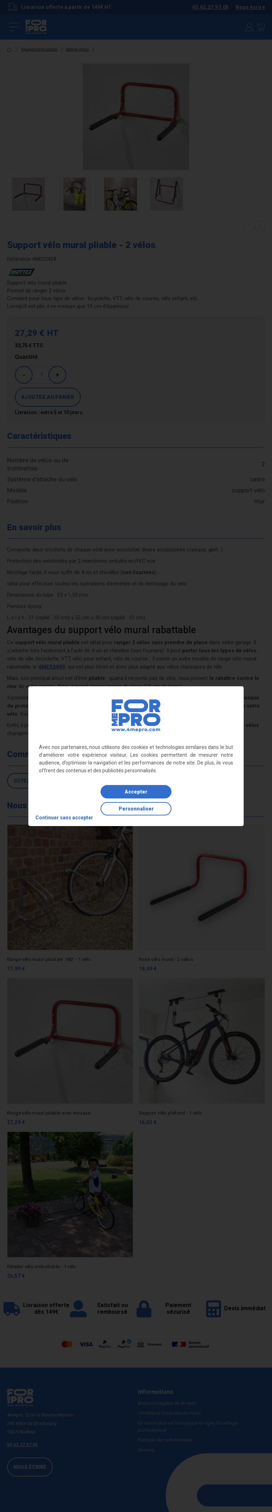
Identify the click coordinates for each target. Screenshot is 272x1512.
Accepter (136, 792)
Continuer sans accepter (64, 817)
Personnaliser (136, 809)
